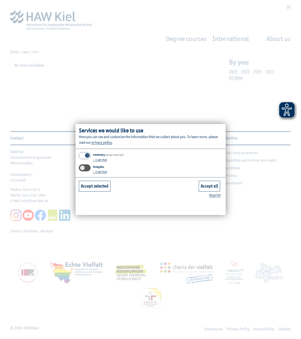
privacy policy (101, 142)
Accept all (209, 185)
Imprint (215, 195)
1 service (100, 160)
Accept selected (94, 185)
